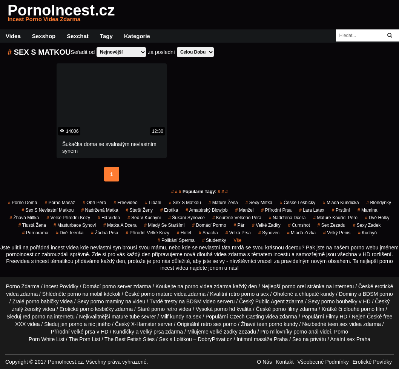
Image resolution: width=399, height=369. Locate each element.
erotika (169, 210)
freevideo (125, 202)
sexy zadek (367, 225)
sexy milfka (259, 202)
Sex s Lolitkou (175, 339)
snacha (208, 232)
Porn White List (46, 339)
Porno (341, 332)
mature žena (223, 202)
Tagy (106, 36)
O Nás (264, 362)
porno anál (305, 332)
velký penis (336, 232)
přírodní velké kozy (147, 232)
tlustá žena (32, 225)
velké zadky (266, 225)
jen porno (71, 324)
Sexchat (78, 36)
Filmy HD (336, 317)
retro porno (242, 294)
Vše (237, 240)
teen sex (338, 324)
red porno (34, 317)
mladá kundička (341, 202)
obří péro (94, 202)
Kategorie (137, 36)
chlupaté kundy (317, 294)
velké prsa (83, 332)
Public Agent (270, 301)
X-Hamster (144, 324)
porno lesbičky (97, 309)
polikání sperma (176, 240)
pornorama (35, 232)
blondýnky (379, 202)
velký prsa (152, 332)
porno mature (156, 294)
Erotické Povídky (372, 362)
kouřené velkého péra (236, 217)
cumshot (299, 225)
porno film (372, 309)
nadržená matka (99, 210)
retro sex (211, 324)
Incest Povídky (61, 286)
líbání (153, 202)
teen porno (269, 324)
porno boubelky (339, 301)
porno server (117, 286)
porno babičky (42, 301)
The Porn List (84, 339)
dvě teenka (69, 232)
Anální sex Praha (350, 339)
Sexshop (44, 36)
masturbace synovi (75, 225)
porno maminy (107, 301)
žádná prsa (104, 232)
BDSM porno (378, 294)
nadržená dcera (287, 217)
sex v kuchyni (144, 217)
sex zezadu (331, 225)
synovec (268, 232)
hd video (109, 217)
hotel (184, 232)
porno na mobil (85, 294)
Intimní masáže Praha (262, 339)
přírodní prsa (276, 210)
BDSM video (201, 301)
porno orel (294, 286)
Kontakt (284, 362)
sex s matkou (185, 202)
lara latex (311, 210)
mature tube (126, 317)
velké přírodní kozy (68, 217)
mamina (368, 210)
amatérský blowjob (206, 210)
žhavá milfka (24, 217)
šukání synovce (186, 217)
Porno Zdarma (22, 286)
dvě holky (377, 217)
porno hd (224, 309)
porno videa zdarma (208, 286)
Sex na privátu (309, 339)
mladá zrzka (301, 232)
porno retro (164, 309)
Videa (13, 36)
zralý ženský (26, 309)
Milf (164, 317)
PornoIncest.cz (61, 15)
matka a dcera (120, 225)
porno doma (22, 202)
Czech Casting (247, 317)
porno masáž (60, 202)
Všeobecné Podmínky (323, 362)
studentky (214, 240)
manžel (244, 210)
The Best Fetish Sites (129, 339)
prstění (341, 210)
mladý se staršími (164, 225)
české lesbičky (297, 202)
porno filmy (285, 309)
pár (239, 225)
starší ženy (139, 210)
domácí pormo (209, 225)
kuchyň (367, 232)
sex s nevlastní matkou (47, 210)
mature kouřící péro (335, 217)
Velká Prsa (238, 232)
